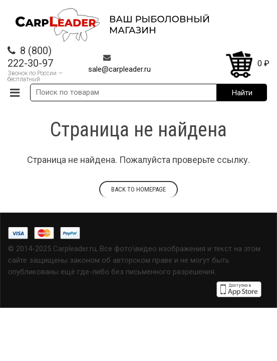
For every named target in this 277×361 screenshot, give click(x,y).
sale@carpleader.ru (119, 69)
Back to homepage (138, 189)
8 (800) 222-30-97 (30, 57)
